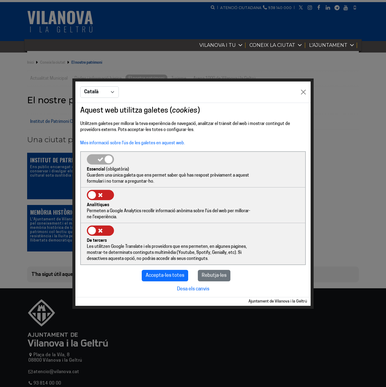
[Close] (303, 110)
